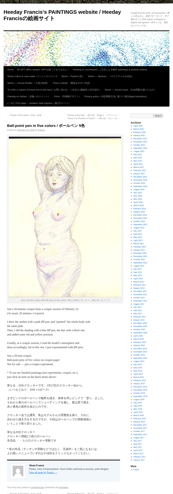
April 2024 (138, 202)
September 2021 (140, 301)
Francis (41, 130)
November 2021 (140, 294)
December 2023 (140, 215)
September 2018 (140, 396)
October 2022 (139, 259)
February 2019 (139, 380)
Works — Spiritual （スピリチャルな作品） (111, 76)
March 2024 (138, 205)
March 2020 (138, 339)
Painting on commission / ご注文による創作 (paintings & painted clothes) (110, 69)
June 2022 (137, 272)
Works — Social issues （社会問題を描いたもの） (130, 89)
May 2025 (137, 161)
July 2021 (137, 307)
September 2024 (140, 186)
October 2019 (139, 355)
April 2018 (138, 412)
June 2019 (137, 367)
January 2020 (139, 345)
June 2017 (137, 444)
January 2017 (139, 460)
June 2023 (137, 234)
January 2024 (139, 212)
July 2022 (137, 269)
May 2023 (137, 237)
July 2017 (137, 441)
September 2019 (140, 358)
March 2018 (138, 415)
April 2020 (138, 336)
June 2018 (137, 406)
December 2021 (140, 291)
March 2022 (138, 281)
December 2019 (140, 348)
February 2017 (139, 456)
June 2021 (137, 310)
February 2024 (139, 208)
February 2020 (139, 342)
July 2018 (137, 402)
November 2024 (140, 180)
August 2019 (138, 361)
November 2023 (140, 218)
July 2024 (137, 192)
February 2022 (139, 285)
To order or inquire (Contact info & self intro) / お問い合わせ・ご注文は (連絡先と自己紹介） (54, 89)
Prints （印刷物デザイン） (67, 96)
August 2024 (138, 189)
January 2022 (139, 288)
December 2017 (140, 425)
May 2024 (137, 199)
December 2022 (140, 253)
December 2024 (140, 177)
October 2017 (139, 431)
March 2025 (138, 167)
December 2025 (140, 138)
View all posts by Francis (43, 472)
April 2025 (138, 164)
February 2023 (139, 246)
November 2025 (140, 142)
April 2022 (138, 278)
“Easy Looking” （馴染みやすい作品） (72, 83)
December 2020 (140, 323)
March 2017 (138, 453)
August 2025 (138, 151)
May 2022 (137, 275)
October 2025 (139, 145)
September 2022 (140, 262)
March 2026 (138, 129)
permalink (63, 487)
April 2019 (138, 374)
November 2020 (140, 326)
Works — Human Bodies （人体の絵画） (28, 83)
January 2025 (139, 173)
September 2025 (140, 148)
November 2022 (140, 256)
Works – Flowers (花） (72, 76)
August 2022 (138, 266)
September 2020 (140, 332)
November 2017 (140, 428)
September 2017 (140, 434)
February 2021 (139, 316)
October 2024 (139, 183)
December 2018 (140, 386)
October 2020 (139, 329)
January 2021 (139, 320)
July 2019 (137, 364)
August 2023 (138, 227)
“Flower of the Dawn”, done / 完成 (24, 115)
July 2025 (137, 154)
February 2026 (139, 132)
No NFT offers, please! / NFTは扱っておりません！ (43, 69)
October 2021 (139, 297)
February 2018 (139, 418)
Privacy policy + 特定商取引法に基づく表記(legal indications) (116, 96)
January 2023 (139, 250)
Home (10, 69)
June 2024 (137, 196)
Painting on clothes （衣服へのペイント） (28, 96)
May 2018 (137, 409)
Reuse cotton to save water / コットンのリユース (32, 76)
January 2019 (139, 383)
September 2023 (140, 224)
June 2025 (137, 157)
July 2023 (137, 231)
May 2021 (137, 313)
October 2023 (139, 221)
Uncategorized (37, 487)
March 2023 (138, 243)
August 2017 (138, 437)
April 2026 (138, 126)
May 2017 (137, 447)
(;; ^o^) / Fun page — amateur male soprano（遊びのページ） (39, 103)
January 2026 (139, 135)
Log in (136, 469)
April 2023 (138, 240)
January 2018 (139, 421)
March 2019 (138, 377)
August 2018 (138, 399)
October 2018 (139, 393)
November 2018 (140, 390)
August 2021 (138, 304)
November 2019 (140, 351)
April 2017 (138, 450)
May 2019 (137, 371)
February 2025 (139, 170)
